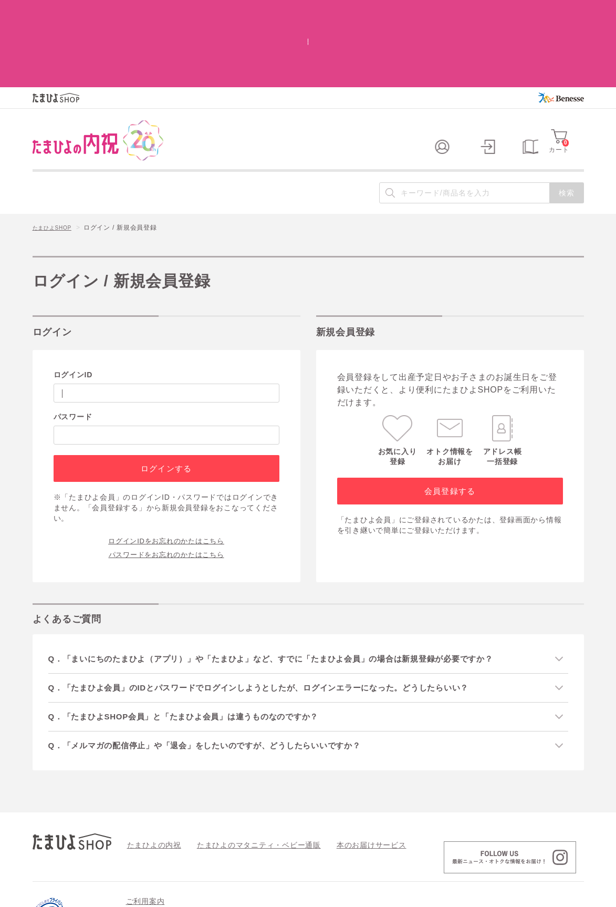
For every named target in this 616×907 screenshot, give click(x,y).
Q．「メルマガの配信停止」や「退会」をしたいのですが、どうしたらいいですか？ (220, 677)
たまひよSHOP (56, 158)
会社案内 (570, 895)
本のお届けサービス (342, 777)
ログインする (166, 398)
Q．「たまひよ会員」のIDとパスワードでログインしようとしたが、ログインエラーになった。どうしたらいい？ (277, 618)
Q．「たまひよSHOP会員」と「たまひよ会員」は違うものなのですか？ (197, 648)
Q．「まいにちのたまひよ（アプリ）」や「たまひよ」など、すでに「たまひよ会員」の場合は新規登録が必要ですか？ (290, 588)
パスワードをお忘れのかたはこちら (166, 483)
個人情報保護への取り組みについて (482, 895)
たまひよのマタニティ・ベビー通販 (243, 777)
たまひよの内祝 (150, 777)
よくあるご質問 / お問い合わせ (215, 851)
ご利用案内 (145, 834)
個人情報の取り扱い (404, 851)
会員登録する (450, 420)
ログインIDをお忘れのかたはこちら (166, 470)
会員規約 (139, 851)
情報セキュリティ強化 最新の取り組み (508, 851)
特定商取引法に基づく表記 (318, 851)
